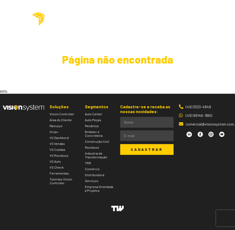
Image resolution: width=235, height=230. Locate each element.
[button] (216, 19)
